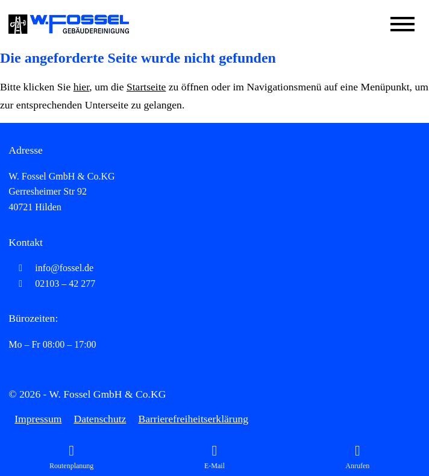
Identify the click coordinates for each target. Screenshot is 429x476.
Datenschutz (100, 419)
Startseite (146, 87)
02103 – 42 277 (51, 283)
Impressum (37, 419)
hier (82, 87)
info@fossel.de (50, 268)
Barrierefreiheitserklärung (193, 419)
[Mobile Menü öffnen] (402, 24)
